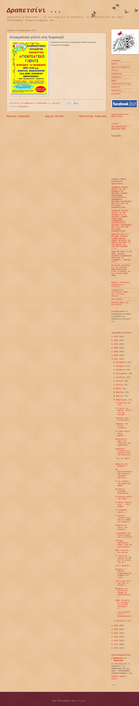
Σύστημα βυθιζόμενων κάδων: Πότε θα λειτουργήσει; (124, 544)
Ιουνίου (120, 385)
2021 (116, 344)
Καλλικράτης (117, 299)
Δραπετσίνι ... (34, 10)
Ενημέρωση (116, 61)
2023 (116, 337)
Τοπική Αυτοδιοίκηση (121, 84)
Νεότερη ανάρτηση (18, 116)
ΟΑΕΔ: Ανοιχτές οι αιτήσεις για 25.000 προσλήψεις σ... (123, 604)
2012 (116, 641)
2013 (116, 637)
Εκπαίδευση (116, 74)
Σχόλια (114, 64)
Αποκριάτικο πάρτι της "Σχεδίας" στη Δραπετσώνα (123, 442)
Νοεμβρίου (121, 366)
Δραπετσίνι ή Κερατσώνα (120, 659)
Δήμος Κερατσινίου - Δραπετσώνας (121, 115)
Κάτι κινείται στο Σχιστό (122, 551)
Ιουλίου (120, 381)
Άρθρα (113, 81)
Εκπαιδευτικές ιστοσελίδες (122, 419)
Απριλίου (120, 392)
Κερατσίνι (116, 87)
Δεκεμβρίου (121, 362)
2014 (116, 633)
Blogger (82, 701)
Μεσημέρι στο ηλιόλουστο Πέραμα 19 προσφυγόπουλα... (124, 593)
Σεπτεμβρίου (122, 374)
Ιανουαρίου (121, 621)
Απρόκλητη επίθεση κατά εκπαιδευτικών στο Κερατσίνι (123, 452)
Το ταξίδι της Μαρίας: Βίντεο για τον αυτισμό (124, 411)
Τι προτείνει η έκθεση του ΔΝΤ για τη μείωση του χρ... (124, 559)
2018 (116, 355)
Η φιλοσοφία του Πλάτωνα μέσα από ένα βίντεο (124, 535)
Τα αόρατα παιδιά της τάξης (124, 498)
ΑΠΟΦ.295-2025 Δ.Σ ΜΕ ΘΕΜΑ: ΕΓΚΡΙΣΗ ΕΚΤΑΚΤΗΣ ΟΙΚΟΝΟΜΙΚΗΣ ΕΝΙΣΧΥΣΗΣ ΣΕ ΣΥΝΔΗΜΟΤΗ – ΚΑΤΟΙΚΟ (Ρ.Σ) (121, 257)
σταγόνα (114, 124)
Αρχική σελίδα (54, 116)
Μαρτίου (120, 396)
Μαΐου (119, 389)
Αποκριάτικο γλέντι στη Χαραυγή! (122, 527)
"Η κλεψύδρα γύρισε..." (122, 511)
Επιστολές (116, 94)
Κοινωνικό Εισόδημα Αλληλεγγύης (122, 491)
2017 (116, 359)
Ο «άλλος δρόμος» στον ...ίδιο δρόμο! (124, 504)
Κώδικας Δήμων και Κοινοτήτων (120, 304)
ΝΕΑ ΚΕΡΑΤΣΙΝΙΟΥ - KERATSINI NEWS (120, 128)
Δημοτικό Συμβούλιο (120, 67)
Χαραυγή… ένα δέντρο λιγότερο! (122, 426)
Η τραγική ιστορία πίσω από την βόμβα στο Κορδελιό (123, 519)
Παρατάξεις (116, 90)
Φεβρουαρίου (122, 400)
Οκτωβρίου (121, 370)
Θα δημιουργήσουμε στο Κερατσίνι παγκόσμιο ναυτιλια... (124, 474)
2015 (116, 629)
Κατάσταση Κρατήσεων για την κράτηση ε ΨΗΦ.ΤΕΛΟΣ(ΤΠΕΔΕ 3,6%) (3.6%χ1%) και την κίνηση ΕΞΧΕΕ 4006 (121, 270)
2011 (116, 644)
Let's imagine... (124, 566)
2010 (116, 648)
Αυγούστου (121, 377)
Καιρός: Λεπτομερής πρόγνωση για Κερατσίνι (120, 284)
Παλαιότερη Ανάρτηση (92, 116)
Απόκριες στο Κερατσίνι (122, 465)
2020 (116, 348)
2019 (116, 352)
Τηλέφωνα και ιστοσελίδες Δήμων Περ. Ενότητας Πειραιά (120, 293)
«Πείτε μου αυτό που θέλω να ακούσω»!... (123, 583)
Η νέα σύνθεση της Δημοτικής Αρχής (123, 483)
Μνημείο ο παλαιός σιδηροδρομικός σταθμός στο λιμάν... (124, 573)
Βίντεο (114, 70)
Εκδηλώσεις (24, 107)
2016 (116, 626)
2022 (116, 340)
